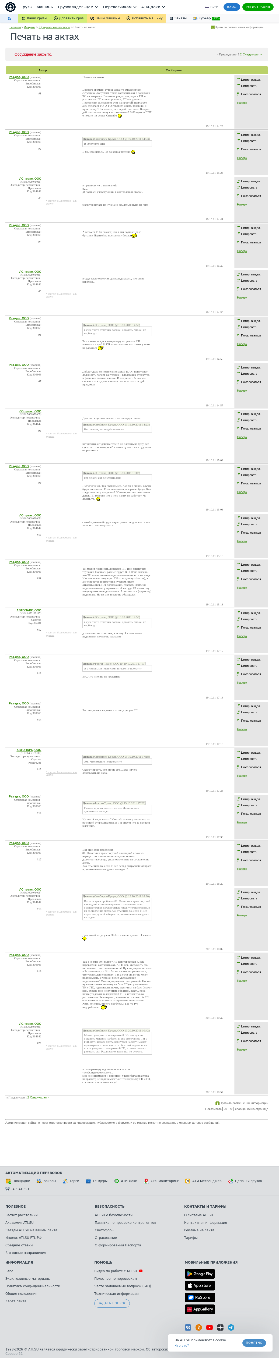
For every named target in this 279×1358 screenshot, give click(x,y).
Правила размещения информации (239, 27)
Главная (15, 27)
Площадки (17, 1181)
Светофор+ (104, 1230)
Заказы (46, 1181)
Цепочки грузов (245, 1181)
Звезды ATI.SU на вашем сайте (31, 1230)
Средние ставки (19, 1245)
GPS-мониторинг (161, 1181)
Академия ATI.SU (19, 1223)
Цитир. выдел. (251, 79)
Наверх (242, 102)
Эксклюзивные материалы (28, 1279)
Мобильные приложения (211, 1262)
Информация (19, 1262)
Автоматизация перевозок (33, 1173)
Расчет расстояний (21, 1215)
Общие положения (21, 1294)
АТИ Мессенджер (203, 1181)
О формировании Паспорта (118, 1245)
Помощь (103, 1262)
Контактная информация (205, 1223)
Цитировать (249, 85)
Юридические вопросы (54, 27)
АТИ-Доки (125, 1181)
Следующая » (252, 54)
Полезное (15, 1206)
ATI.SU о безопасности (113, 1215)
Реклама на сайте (199, 1230)
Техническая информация (116, 1294)
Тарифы (191, 1238)
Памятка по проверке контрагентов (125, 1223)
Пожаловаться (251, 94)
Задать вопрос (112, 1303)
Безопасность (110, 1206)
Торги (70, 1181)
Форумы (29, 27)
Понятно (254, 1343)
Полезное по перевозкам (115, 1279)
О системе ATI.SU (198, 1215)
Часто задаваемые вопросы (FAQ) (122, 1286)
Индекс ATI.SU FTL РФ (23, 1238)
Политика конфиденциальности (32, 1286)
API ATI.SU (17, 1189)
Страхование (106, 1238)
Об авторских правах (164, 1349)
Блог (9, 1271)
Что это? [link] (182, 1346)
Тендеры (96, 1181)
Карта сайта (15, 1301)
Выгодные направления (25, 1253)
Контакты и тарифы (205, 1206)
